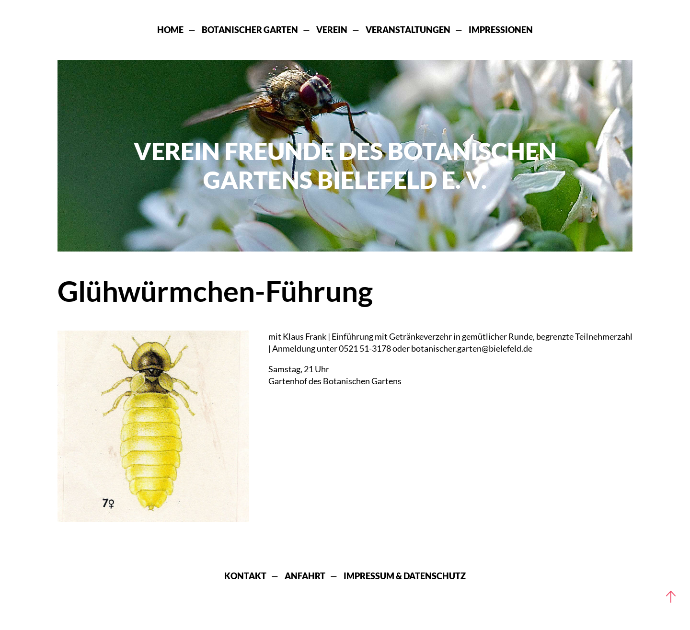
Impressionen (501, 29)
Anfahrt (305, 576)
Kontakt (245, 576)
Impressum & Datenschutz (405, 576)
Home (170, 29)
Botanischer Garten (250, 29)
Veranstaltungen (408, 29)
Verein (331, 29)
